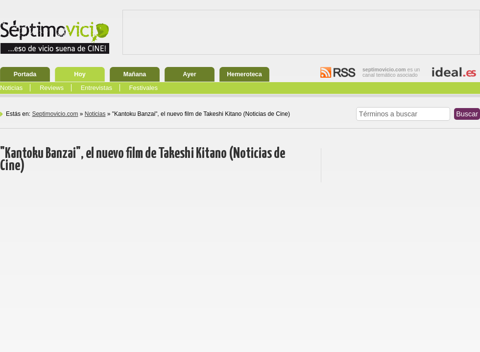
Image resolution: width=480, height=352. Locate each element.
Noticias (11, 87)
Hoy (80, 74)
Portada (25, 74)
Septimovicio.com (55, 113)
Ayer (189, 74)
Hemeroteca (244, 74)
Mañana (134, 74)
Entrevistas (96, 87)
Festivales (143, 87)
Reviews (52, 87)
